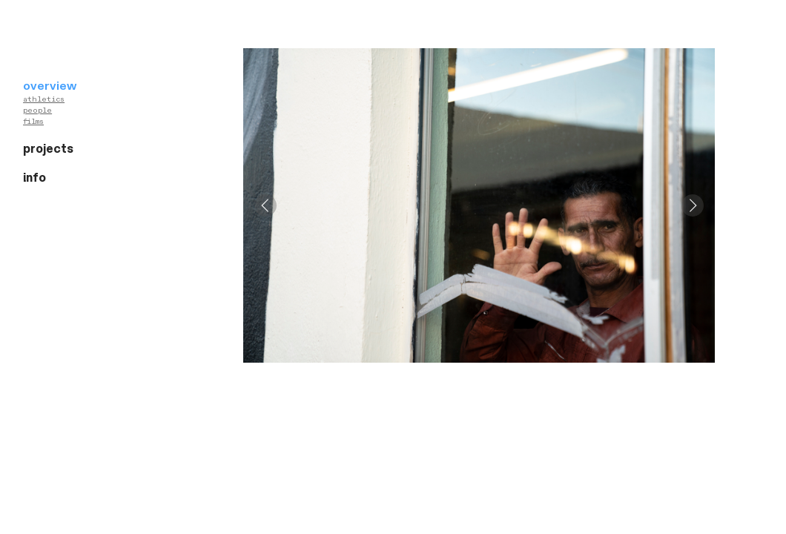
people (37, 110)
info (34, 178)
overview (49, 86)
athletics (44, 99)
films (33, 121)
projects (48, 149)
